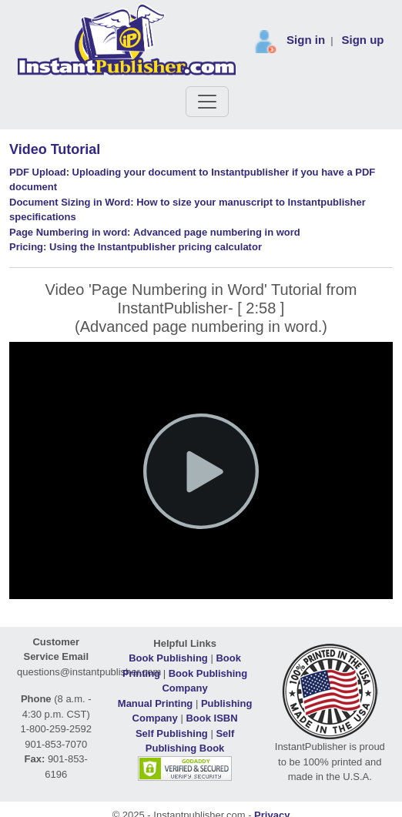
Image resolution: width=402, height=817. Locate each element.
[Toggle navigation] (207, 101)
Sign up (363, 39)
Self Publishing (172, 733)
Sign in (305, 39)
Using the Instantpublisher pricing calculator (135, 247)
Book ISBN (211, 718)
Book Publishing (168, 658)
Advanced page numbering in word (154, 232)
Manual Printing (155, 703)
